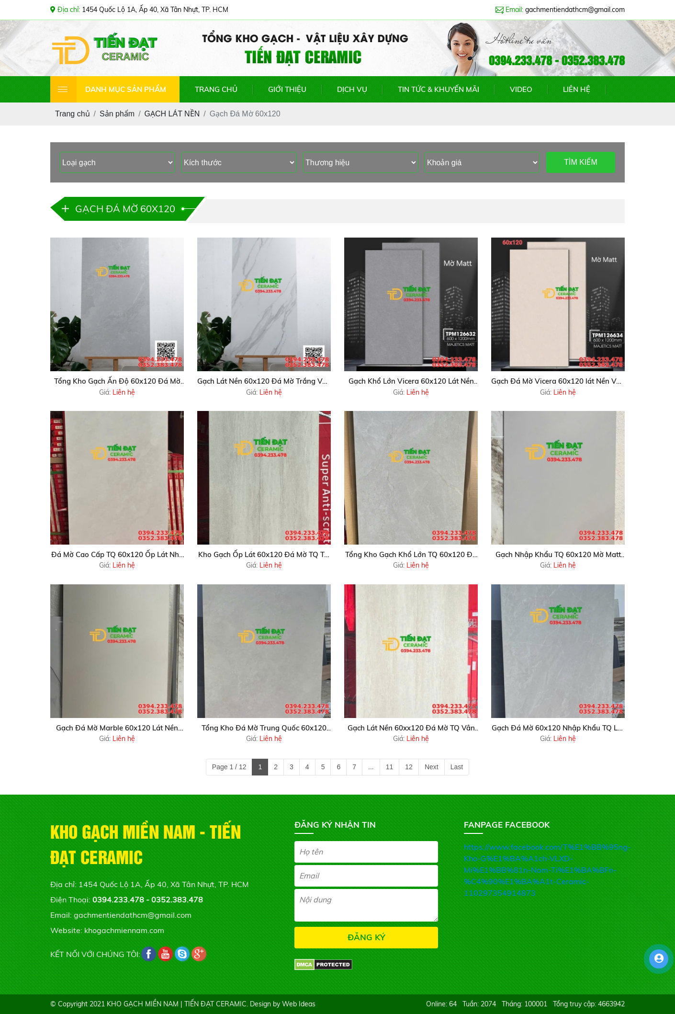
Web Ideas (298, 1004)
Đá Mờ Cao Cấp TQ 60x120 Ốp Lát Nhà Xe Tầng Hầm (117, 555)
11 (390, 767)
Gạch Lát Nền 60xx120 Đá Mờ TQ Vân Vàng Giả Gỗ (411, 728)
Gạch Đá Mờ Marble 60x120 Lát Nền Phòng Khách (117, 728)
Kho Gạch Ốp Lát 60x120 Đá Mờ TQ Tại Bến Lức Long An (264, 555)
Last (456, 767)
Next (432, 767)
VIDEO (521, 89)
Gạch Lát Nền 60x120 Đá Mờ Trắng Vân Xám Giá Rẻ (264, 381)
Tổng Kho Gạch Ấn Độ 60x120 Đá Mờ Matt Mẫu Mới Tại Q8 (117, 381)
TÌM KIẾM (580, 162)
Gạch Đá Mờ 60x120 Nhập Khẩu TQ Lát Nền (558, 728)
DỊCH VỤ (352, 89)
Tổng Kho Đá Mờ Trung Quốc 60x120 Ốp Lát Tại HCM (264, 728)
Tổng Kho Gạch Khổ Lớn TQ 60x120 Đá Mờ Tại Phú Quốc (411, 555)
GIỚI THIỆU (287, 89)
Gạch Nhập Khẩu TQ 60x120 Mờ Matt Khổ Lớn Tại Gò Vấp (558, 555)
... (371, 767)
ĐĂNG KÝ (366, 937)
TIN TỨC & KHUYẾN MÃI (438, 89)
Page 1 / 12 (229, 767)
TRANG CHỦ (216, 89)
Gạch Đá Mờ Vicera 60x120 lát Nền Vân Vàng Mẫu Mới (558, 381)
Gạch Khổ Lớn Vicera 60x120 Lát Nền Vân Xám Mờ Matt (411, 381)
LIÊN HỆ (576, 89)
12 (409, 767)
